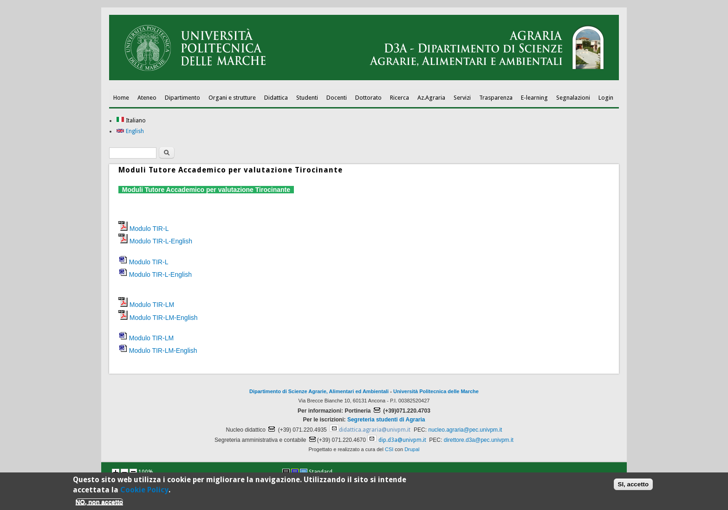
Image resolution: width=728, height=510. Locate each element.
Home (121, 97)
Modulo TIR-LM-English (164, 317)
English (130, 131)
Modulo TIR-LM (152, 304)
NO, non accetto (99, 503)
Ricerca (399, 97)
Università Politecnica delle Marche (436, 391)
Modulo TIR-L (149, 228)
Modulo (139, 274)
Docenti (336, 97)
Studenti (307, 97)
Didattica (276, 97)
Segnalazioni (573, 97)
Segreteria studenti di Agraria (386, 419)
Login (605, 97)
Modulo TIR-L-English (161, 241)
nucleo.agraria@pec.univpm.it (465, 430)
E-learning (534, 97)
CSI (389, 449)
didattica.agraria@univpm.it (374, 430)
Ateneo (146, 97)
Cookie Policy (144, 491)
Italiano (131, 120)
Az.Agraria (431, 97)
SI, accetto (633, 486)
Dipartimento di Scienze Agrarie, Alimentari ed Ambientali (319, 391)
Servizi (462, 97)
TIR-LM (162, 338)
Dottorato (368, 97)
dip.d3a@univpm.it (402, 440)
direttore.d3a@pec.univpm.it (479, 440)
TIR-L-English (171, 274)
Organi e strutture (232, 97)
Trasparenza (496, 97)
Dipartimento (182, 97)
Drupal (411, 449)
